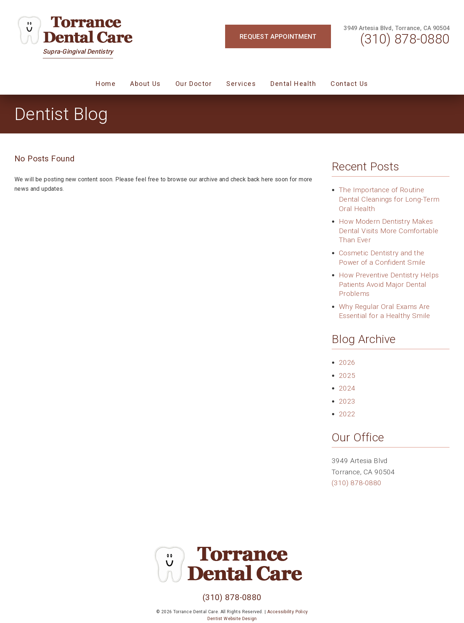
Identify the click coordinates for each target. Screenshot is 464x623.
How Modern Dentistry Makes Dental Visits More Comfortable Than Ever (388, 230)
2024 (347, 388)
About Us (145, 83)
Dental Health (293, 83)
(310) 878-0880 (405, 39)
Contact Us (349, 83)
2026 (347, 362)
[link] (77, 30)
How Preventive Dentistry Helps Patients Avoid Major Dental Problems (389, 284)
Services (241, 83)
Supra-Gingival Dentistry (78, 51)
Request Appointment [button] (278, 36)
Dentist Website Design (232, 618)
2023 (347, 401)
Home (106, 83)
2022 (347, 414)
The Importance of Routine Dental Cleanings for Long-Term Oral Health (389, 199)
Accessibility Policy (287, 611)
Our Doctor (193, 83)
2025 (347, 375)
